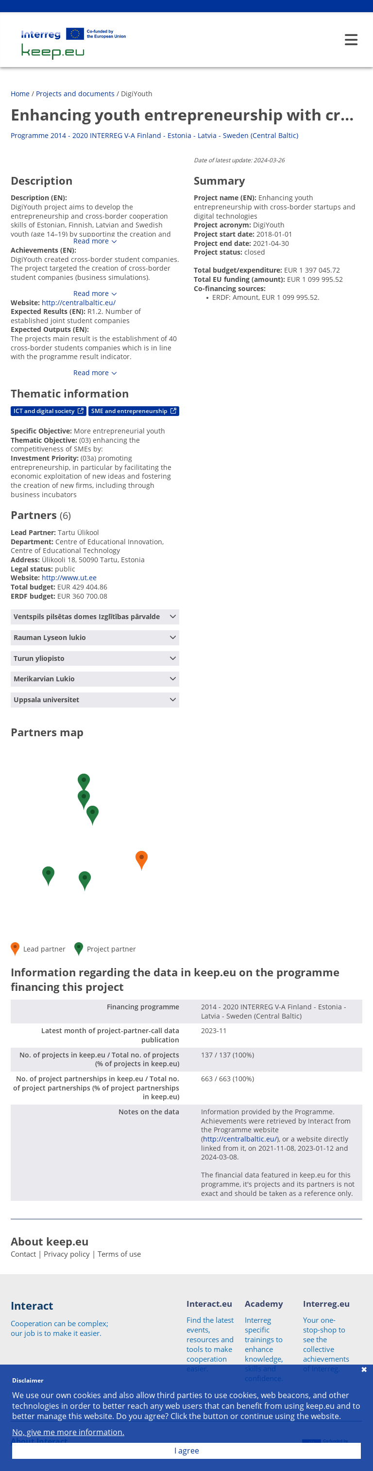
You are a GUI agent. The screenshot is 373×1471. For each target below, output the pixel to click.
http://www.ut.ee (69, 577)
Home (20, 93)
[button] (85, 881)
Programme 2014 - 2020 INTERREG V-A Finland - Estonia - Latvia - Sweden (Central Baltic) (154, 135)
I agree (186, 1450)
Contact (23, 1254)
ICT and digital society (49, 411)
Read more (91, 241)
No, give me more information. (68, 1432)
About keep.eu (49, 1241)
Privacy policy (67, 1254)
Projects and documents (75, 93)
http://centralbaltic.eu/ (79, 302)
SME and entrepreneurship (133, 411)
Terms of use (119, 1254)
